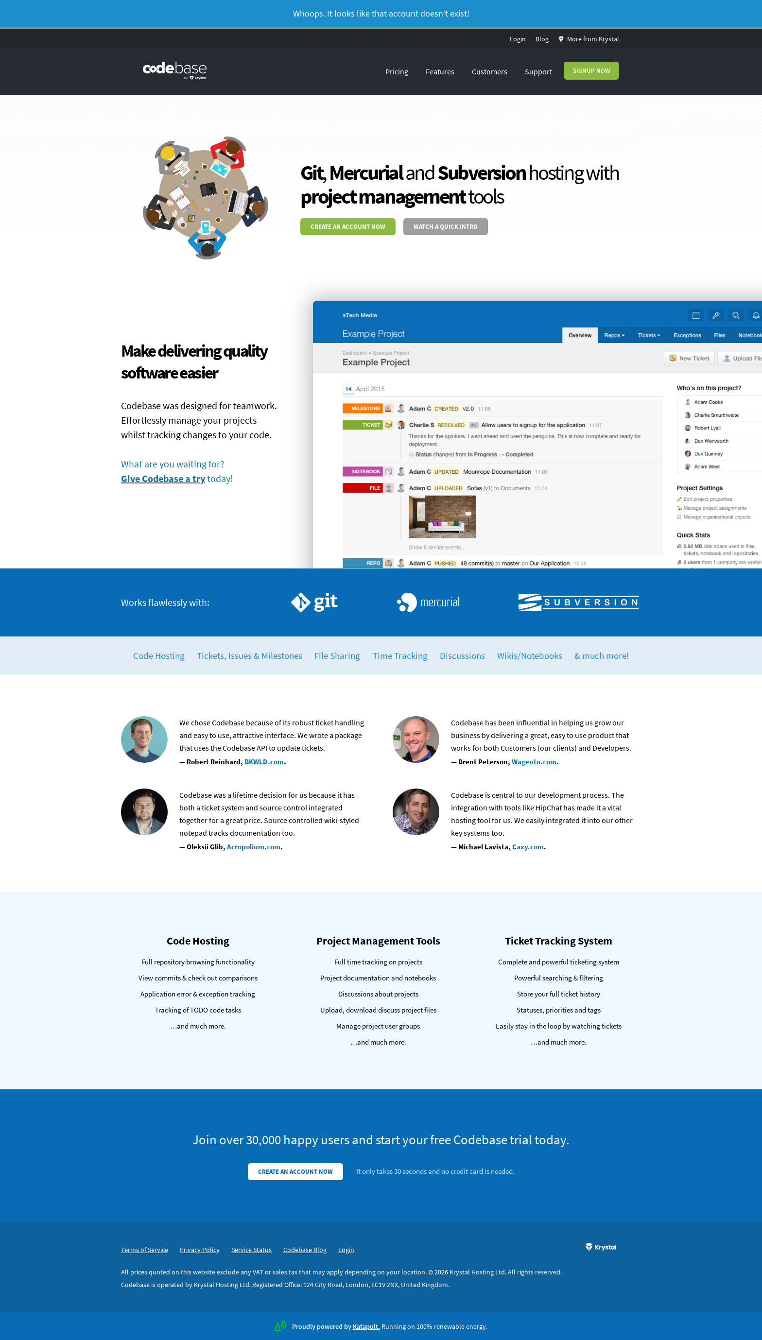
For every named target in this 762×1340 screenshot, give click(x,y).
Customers (489, 71)
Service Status (251, 1249)
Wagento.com (534, 761)
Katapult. (366, 1326)
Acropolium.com (253, 846)
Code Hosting (159, 655)
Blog (542, 38)
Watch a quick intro (446, 227)
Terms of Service (144, 1249)
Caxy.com (528, 846)
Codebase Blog (305, 1249)
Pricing (396, 71)
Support (538, 71)
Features (440, 71)
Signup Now (591, 71)
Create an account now (348, 227)
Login (518, 38)
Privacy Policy (200, 1249)
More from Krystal (588, 38)
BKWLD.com (264, 761)
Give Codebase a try (163, 478)
